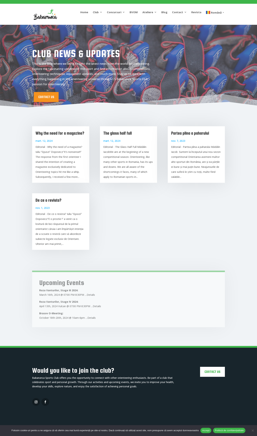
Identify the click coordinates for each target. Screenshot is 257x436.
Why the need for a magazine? (60, 133)
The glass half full (117, 133)
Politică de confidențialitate (229, 430)
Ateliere (147, 12)
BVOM (134, 12)
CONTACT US (77, 97)
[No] (252, 430)
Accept (206, 430)
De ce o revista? (48, 200)
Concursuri (114, 12)
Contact (177, 12)
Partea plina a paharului (190, 133)
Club (96, 12)
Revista (196, 12)
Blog (164, 12)
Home (84, 12)
